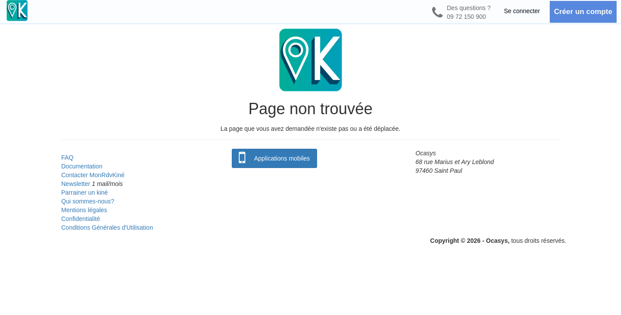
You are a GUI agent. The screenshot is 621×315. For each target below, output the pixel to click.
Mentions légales (84, 210)
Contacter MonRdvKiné (93, 175)
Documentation (81, 166)
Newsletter (75, 183)
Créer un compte (583, 11)
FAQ (67, 157)
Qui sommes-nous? (87, 201)
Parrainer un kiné (84, 192)
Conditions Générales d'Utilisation (107, 227)
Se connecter (522, 10)
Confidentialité (80, 218)
